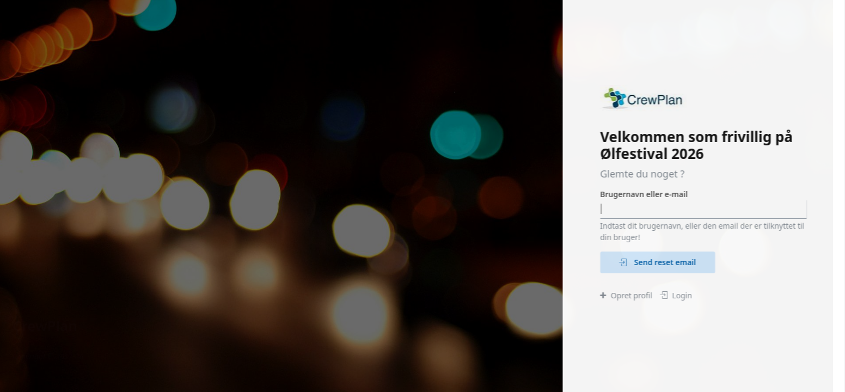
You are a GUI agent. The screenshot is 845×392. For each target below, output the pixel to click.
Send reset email (658, 262)
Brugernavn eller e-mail (644, 194)
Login (676, 295)
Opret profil (627, 295)
